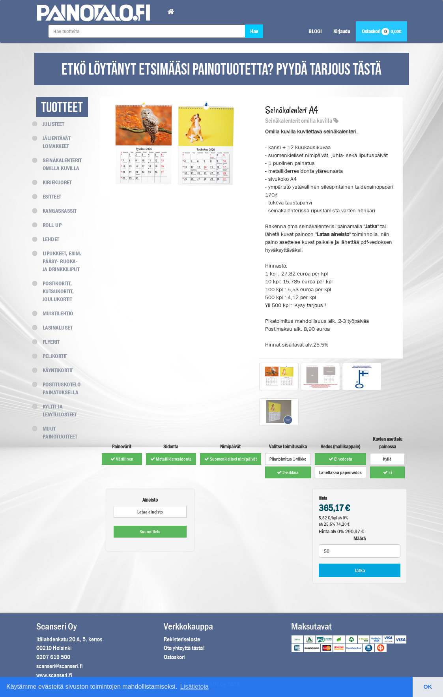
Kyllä (387, 459)
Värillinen (121, 459)
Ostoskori (381, 31)
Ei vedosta (340, 459)
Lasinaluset (54, 327)
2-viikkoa (288, 472)
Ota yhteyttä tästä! (184, 648)
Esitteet (48, 196)
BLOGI (315, 31)
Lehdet (47, 239)
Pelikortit (51, 356)
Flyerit (48, 341)
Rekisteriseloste (182, 639)
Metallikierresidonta (171, 459)
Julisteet (50, 123)
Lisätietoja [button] (194, 686)
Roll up (49, 225)
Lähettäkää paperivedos (340, 472)
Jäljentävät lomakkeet (53, 142)
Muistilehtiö (54, 313)
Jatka (360, 570)
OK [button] (428, 687)
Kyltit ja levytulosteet (56, 410)
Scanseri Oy (56, 626)
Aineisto (150, 500)
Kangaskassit (56, 210)
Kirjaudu (341, 31)
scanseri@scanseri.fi (59, 666)
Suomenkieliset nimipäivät (230, 459)
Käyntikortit (54, 370)
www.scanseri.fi (54, 675)
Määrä (359, 538)
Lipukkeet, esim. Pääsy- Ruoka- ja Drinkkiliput (58, 261)
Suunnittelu (150, 531)
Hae (254, 31)
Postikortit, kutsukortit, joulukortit (55, 291)
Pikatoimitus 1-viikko (288, 459)
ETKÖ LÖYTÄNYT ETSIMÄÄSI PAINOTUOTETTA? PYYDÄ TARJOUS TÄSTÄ (221, 69)
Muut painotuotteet (56, 432)
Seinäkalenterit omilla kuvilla (59, 164)
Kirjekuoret (54, 182)
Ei (387, 472)
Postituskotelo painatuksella (58, 388)
